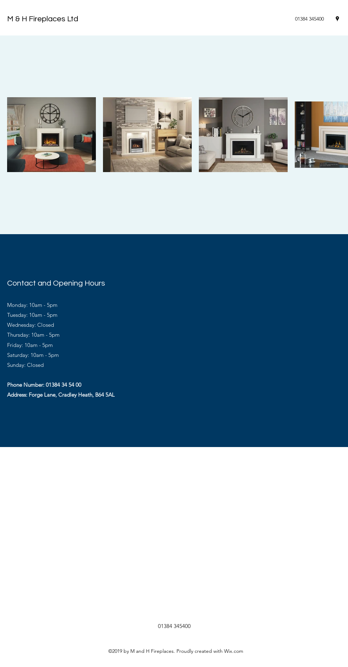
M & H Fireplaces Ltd (42, 19)
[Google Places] (337, 18)
